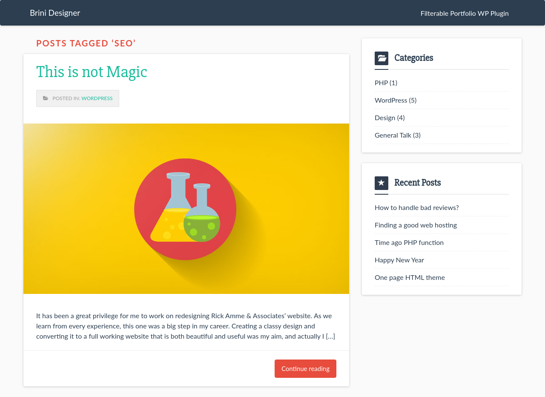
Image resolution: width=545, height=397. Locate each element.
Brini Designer (55, 12)
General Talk (393, 135)
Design (385, 117)
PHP (381, 82)
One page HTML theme (410, 277)
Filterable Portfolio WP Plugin (465, 13)
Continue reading (305, 368)
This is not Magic (91, 72)
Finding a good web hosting (416, 225)
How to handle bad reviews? (417, 207)
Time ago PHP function (409, 242)
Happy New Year (399, 260)
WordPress (96, 98)
